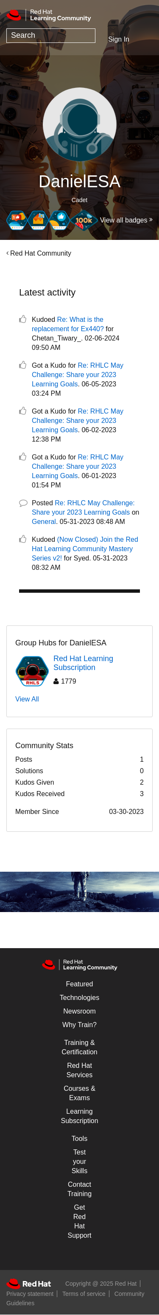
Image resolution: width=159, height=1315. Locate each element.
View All (27, 699)
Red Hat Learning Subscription (83, 663)
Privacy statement (29, 1293)
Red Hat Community (40, 253)
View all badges (124, 220)
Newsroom (79, 1011)
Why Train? (79, 1024)
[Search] (50, 35)
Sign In (118, 39)
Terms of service (84, 1293)
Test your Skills (79, 1161)
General (44, 521)
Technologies (79, 997)
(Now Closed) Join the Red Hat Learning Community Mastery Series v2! (85, 549)
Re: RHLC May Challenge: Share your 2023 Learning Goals (77, 375)
